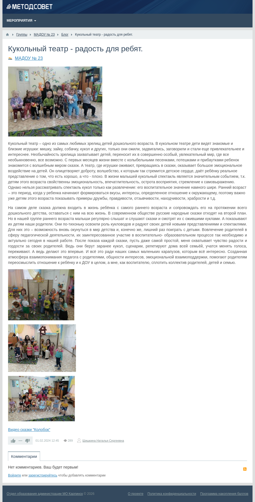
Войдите (14, 475)
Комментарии (24, 456)
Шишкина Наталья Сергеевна (103, 440)
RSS (245, 469)
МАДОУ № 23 (29, 58)
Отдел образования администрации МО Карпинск (45, 494)
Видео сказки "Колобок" (29, 429)
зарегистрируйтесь (43, 475)
